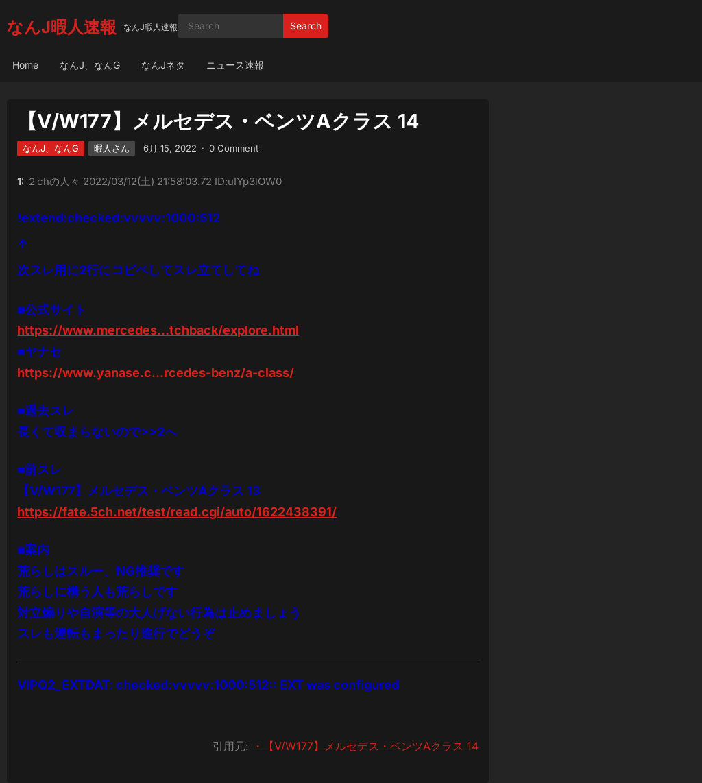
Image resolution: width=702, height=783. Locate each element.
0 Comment (233, 148)
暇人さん (112, 148)
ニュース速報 (235, 65)
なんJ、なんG (90, 65)
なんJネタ (163, 65)
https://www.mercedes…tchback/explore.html (158, 330)
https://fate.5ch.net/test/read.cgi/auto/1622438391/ (177, 512)
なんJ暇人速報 (62, 27)
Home (25, 65)
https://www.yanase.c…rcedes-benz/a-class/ (155, 372)
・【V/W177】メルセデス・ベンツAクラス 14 (365, 746)
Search (306, 26)
